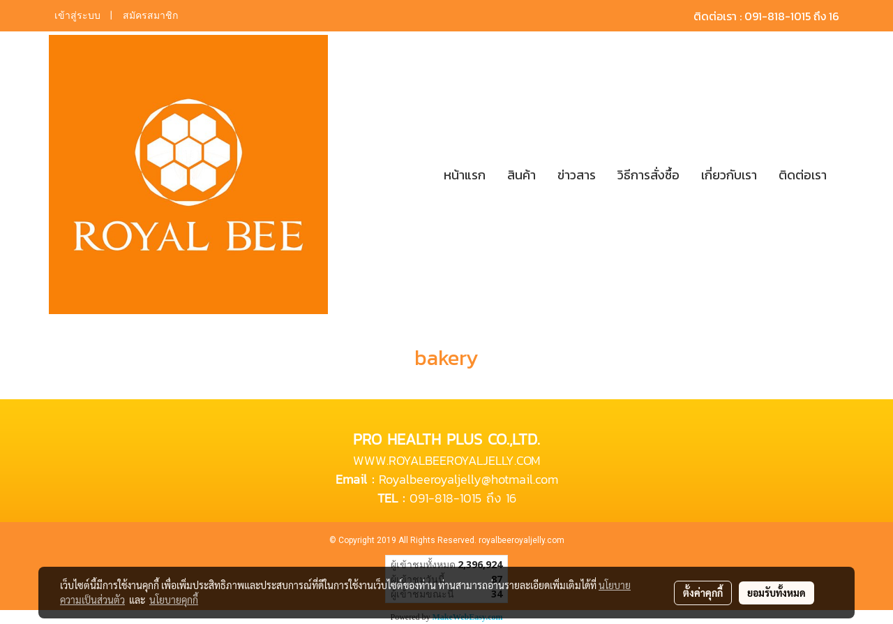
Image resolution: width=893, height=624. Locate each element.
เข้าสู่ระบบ (77, 15)
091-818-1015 (445, 498)
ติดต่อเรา (803, 174)
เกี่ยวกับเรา (729, 174)
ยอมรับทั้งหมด (776, 592)
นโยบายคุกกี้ (173, 599)
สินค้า (521, 174)
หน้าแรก (465, 174)
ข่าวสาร (576, 174)
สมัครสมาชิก (150, 15)
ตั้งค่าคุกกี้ (703, 592)
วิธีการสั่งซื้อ (648, 174)
